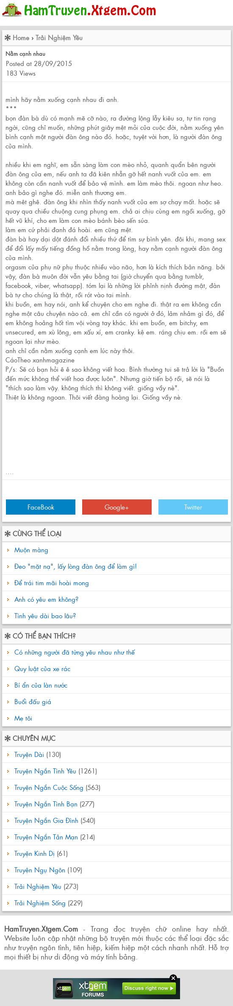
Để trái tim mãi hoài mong (51, 582)
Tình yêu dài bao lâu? (45, 615)
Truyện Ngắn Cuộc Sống (48, 787)
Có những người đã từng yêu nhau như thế (73, 652)
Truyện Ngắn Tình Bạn (46, 804)
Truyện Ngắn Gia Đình (46, 820)
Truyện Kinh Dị (34, 853)
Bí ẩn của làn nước (39, 685)
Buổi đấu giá (31, 701)
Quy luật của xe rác (41, 668)
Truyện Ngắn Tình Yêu (45, 771)
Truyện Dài (29, 754)
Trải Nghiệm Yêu (59, 37)
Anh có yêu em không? (46, 599)
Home (21, 37)
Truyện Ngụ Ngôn (39, 869)
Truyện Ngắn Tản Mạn (46, 837)
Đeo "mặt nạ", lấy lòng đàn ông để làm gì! (75, 566)
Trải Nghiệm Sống (40, 902)
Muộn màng (31, 549)
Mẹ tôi (22, 718)
